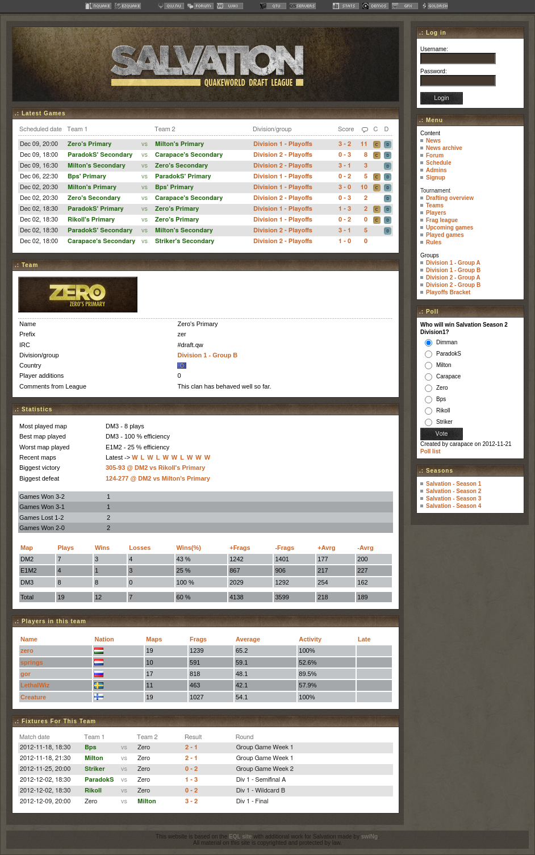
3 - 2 (344, 144)
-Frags (284, 547)
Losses (140, 547)
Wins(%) (189, 547)
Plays (65, 547)
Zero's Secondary (181, 165)
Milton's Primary (179, 144)
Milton (94, 758)
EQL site (240, 836)
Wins (102, 547)
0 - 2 (344, 176)
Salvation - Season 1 (453, 484)
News (433, 140)
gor (25, 673)
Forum (435, 155)
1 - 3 (344, 209)
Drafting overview (450, 198)
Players (436, 213)
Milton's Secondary (97, 165)
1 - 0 (344, 241)
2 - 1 (191, 747)
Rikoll (93, 790)
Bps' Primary (87, 176)
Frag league (442, 220)
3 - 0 (344, 187)
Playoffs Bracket (448, 292)
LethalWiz (34, 685)
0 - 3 (344, 155)
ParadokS (99, 780)
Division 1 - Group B (207, 355)
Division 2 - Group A (453, 277)
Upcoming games (449, 227)
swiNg (369, 836)
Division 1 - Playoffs (282, 144)
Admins (436, 170)
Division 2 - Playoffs (282, 155)
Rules (433, 242)
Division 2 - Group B (453, 285)
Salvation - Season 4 (453, 506)
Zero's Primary (89, 144)
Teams (435, 205)
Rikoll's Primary (91, 219)
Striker (95, 769)
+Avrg (326, 547)
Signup (435, 177)
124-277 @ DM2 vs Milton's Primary (158, 478)
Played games (445, 235)
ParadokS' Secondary (100, 155)
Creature (33, 697)
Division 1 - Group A (453, 263)
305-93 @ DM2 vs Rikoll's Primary (155, 467)
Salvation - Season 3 (453, 498)
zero (27, 650)
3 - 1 (344, 165)
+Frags (239, 547)
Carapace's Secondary (189, 155)
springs (31, 662)
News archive (444, 148)
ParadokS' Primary (183, 176)
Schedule (438, 163)
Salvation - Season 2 (453, 491)
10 (364, 187)
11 (364, 144)
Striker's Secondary (184, 241)
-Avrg (365, 547)
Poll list (430, 451)
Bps (91, 747)
